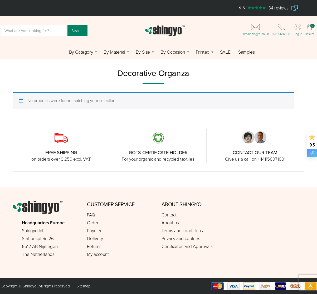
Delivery (95, 238)
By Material (114, 52)
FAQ (91, 215)
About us (170, 223)
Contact (169, 215)
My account (98, 254)
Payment (95, 231)
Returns (94, 246)
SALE (225, 52)
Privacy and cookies (181, 238)
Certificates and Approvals (187, 246)
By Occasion (172, 52)
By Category (81, 52)
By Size (143, 52)
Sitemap (83, 286)
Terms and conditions (182, 231)
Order (92, 223)
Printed (202, 52)
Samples (246, 52)
